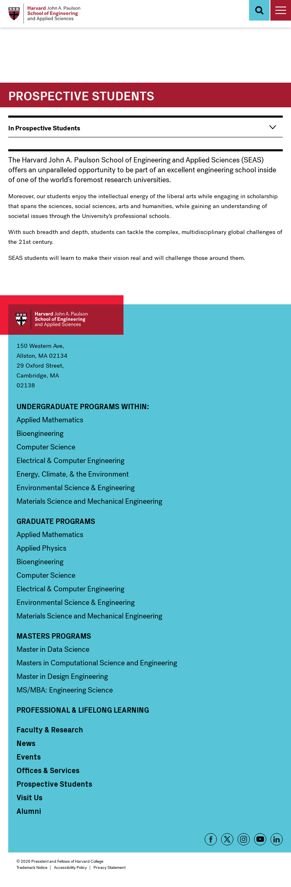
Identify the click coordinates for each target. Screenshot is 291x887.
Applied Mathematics (49, 420)
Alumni (28, 811)
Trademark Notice (31, 867)
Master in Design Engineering (62, 676)
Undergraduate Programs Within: (82, 406)
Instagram (243, 839)
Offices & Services (47, 770)
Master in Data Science (52, 649)
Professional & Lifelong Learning (82, 709)
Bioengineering (39, 433)
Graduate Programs (55, 521)
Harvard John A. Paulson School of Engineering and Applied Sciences (65, 319)
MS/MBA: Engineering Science (64, 690)
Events (28, 756)
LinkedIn (276, 839)
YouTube (260, 839)
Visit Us (29, 797)
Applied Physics (41, 548)
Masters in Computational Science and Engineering (96, 663)
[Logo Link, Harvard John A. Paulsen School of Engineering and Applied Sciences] (44, 14)
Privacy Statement (109, 867)
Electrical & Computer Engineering (70, 460)
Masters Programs (53, 635)
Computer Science (45, 447)
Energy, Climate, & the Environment (72, 474)
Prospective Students (54, 783)
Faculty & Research (49, 729)
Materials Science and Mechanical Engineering (89, 501)
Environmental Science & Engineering (75, 487)
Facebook (211, 839)
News (25, 743)
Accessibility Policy (70, 867)
